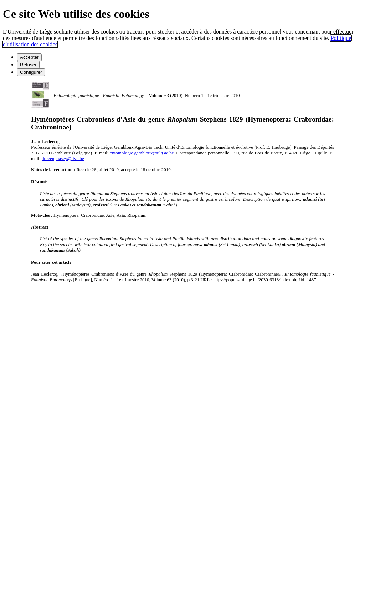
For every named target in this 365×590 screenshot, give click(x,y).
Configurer (31, 72)
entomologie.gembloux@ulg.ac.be (142, 152)
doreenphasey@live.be (63, 158)
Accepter (29, 57)
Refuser (28, 64)
